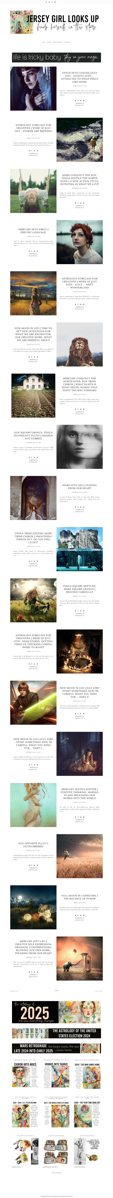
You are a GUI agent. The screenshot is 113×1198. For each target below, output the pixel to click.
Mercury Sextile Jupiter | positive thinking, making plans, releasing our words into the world (80, 794)
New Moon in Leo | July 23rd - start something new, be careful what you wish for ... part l (33, 744)
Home (56, 990)
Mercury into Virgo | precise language (33, 231)
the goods (67, 42)
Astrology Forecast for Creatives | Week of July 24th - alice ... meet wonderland (79, 283)
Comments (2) (79, 820)
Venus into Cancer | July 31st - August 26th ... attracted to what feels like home (79, 77)
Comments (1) (79, 205)
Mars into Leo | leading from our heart (80, 487)
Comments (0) (79, 103)
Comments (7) (79, 307)
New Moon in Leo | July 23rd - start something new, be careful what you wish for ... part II (79, 693)
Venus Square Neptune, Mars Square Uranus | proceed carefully (79, 589)
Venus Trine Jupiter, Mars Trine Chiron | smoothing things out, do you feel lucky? (33, 538)
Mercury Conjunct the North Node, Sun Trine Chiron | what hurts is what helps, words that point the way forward (80, 384)
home (43, 42)
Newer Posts (14, 991)
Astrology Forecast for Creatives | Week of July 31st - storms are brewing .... (33, 130)
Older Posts (99, 991)
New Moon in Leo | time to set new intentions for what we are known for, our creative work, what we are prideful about (33, 334)
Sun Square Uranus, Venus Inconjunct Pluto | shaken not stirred (33, 435)
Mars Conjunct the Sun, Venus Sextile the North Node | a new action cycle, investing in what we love (79, 180)
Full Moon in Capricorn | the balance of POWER (80, 897)
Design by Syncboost (66, 1196)
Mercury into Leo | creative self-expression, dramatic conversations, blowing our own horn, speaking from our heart (33, 947)
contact (49, 42)
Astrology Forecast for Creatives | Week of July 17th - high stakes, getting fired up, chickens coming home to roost (33, 641)
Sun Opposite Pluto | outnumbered (33, 845)
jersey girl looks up (56, 1196)
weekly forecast (57, 42)
